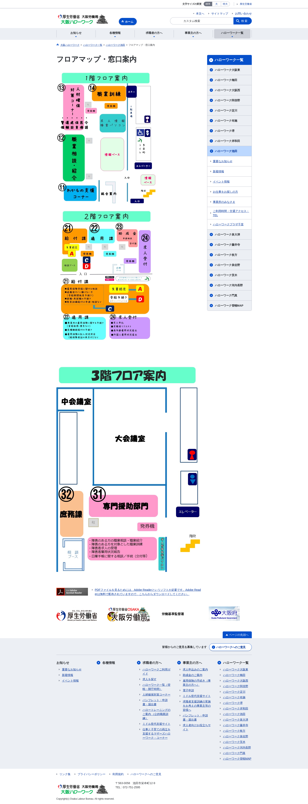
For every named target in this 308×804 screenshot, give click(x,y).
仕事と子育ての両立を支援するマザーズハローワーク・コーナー (156, 733)
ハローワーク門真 (226, 295)
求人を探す (149, 679)
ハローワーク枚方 (226, 254)
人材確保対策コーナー (156, 694)
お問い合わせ (243, 13)
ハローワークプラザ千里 (228, 224)
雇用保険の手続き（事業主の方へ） (197, 682)
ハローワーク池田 (226, 151)
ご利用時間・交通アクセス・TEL (231, 213)
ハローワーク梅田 (226, 80)
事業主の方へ (192, 662)
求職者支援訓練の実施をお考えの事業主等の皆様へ (197, 705)
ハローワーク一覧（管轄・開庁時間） (156, 687)
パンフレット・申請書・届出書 (155, 702)
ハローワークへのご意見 (230, 647)
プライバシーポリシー (91, 774)
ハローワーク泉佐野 (227, 265)
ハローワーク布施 (226, 120)
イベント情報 (221, 181)
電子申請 (188, 690)
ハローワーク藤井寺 (227, 244)
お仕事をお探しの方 (225, 191)
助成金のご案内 (192, 675)
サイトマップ (219, 13)
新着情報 (218, 171)
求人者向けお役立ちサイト (197, 727)
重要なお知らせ (222, 161)
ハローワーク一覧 (229, 60)
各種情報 (108, 662)
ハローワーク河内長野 (229, 285)
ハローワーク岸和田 (227, 141)
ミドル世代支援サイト (156, 723)
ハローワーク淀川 (226, 110)
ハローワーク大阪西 (227, 90)
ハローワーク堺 (224, 130)
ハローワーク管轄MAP (229, 305)
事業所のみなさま (224, 201)
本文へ (200, 13)
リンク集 (65, 774)
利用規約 (118, 774)
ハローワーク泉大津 (227, 234)
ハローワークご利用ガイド (156, 671)
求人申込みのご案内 (195, 669)
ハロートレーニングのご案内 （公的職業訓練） (156, 714)
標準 (208, 4)
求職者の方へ (152, 662)
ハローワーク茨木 (226, 275)
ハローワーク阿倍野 (227, 100)
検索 (244, 20)
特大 (225, 4)
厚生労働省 (246, 4)
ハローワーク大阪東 (227, 69)
